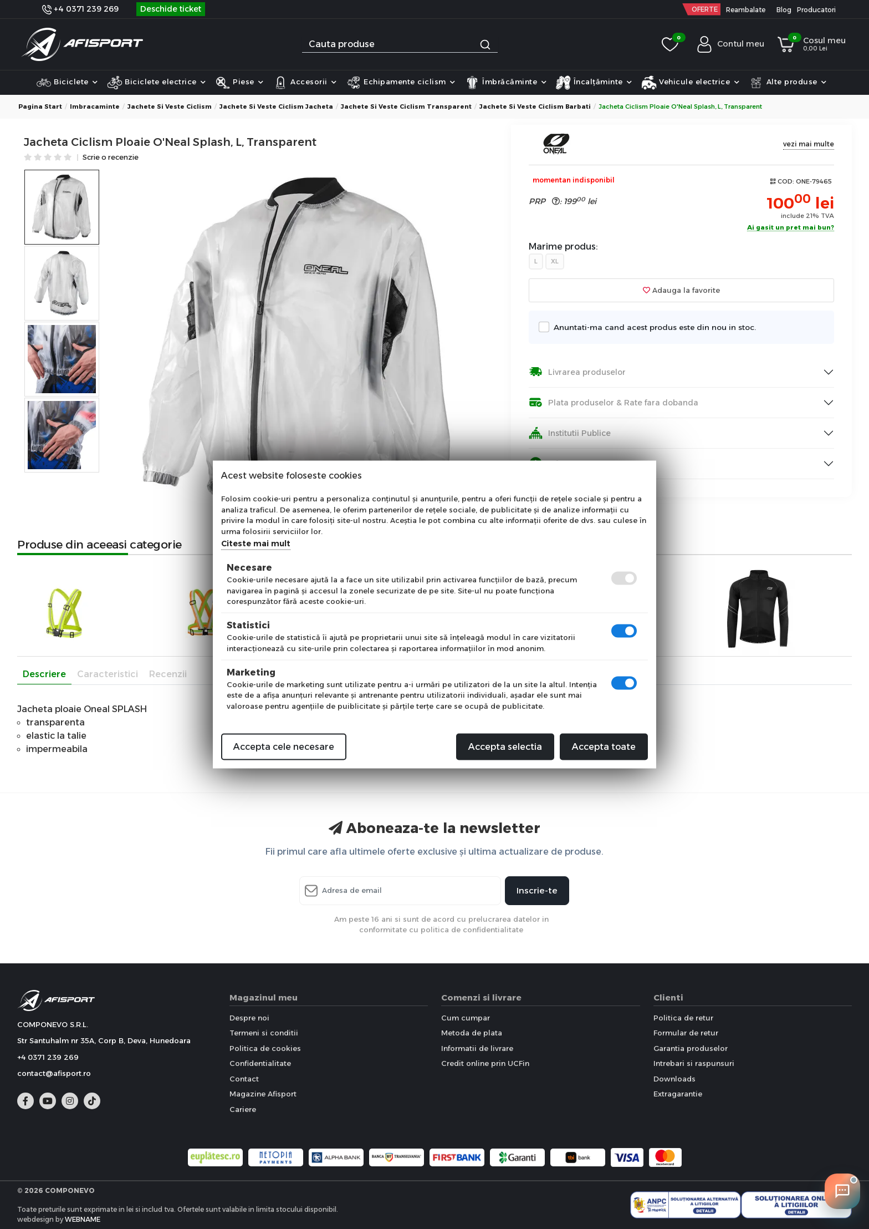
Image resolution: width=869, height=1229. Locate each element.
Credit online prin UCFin (485, 1063)
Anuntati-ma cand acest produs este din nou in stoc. (652, 327)
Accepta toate (604, 747)
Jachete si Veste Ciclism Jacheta (276, 106)
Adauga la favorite (681, 290)
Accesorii (305, 82)
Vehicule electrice (690, 82)
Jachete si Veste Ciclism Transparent (406, 106)
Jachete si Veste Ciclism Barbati (535, 106)
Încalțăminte (593, 82)
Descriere (44, 674)
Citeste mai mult (255, 544)
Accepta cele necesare (283, 747)
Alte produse (787, 82)
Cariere (242, 1109)
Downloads (674, 1078)
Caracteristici (107, 674)
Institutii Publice (570, 433)
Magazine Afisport (263, 1093)
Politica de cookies (265, 1048)
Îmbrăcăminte (505, 82)
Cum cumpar (465, 1017)
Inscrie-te (537, 890)
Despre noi (249, 1017)
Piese (239, 82)
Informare (558, 463)
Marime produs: (563, 246)
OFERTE (705, 9)
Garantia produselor (690, 1048)
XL (555, 261)
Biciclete (67, 82)
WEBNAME (82, 1219)
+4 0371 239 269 (80, 9)
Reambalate (745, 10)
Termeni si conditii (263, 1032)
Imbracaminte (95, 106)
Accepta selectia (505, 747)
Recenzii (168, 674)
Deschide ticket (170, 9)
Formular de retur (685, 1032)
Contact (244, 1078)
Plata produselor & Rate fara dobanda (613, 402)
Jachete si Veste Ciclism (169, 106)
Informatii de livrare (477, 1048)
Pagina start (40, 106)
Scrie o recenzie (111, 157)
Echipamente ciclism (401, 82)
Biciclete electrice (156, 82)
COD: (786, 181)
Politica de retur (683, 1017)
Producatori (816, 10)
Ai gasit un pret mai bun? (790, 228)
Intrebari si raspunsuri (693, 1063)
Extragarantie (677, 1093)
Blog (783, 10)
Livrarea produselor (577, 372)
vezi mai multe (808, 144)
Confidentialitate (260, 1063)
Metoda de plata (471, 1032)
